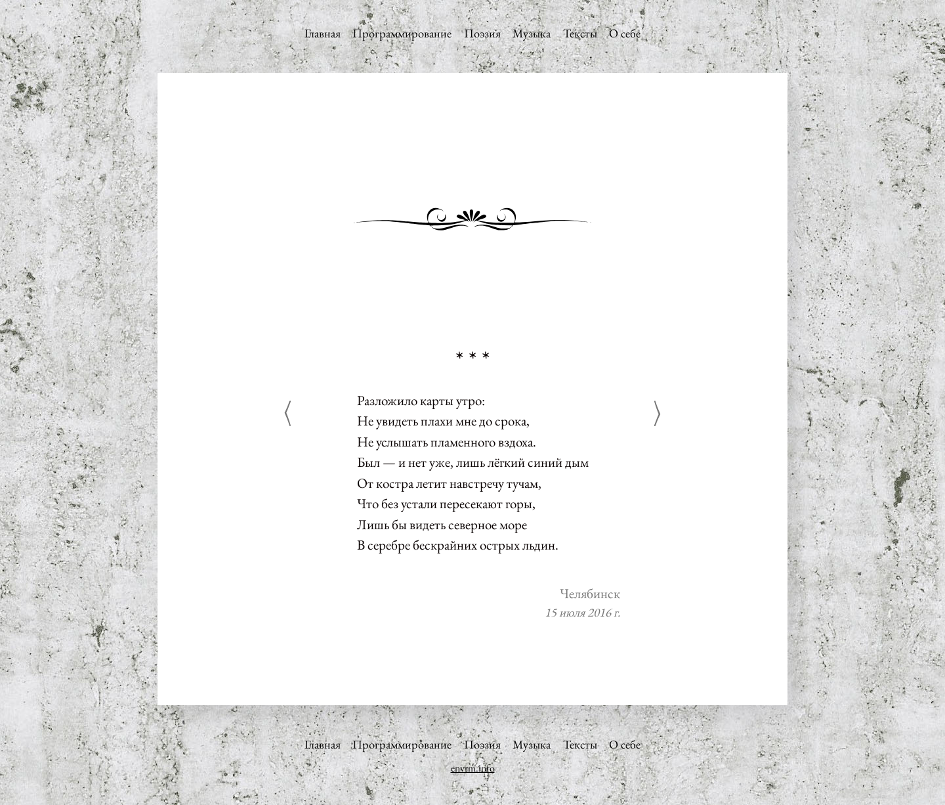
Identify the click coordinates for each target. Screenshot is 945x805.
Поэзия (482, 33)
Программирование (402, 33)
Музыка (532, 33)
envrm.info (473, 768)
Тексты (580, 33)
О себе (624, 33)
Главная (322, 33)
